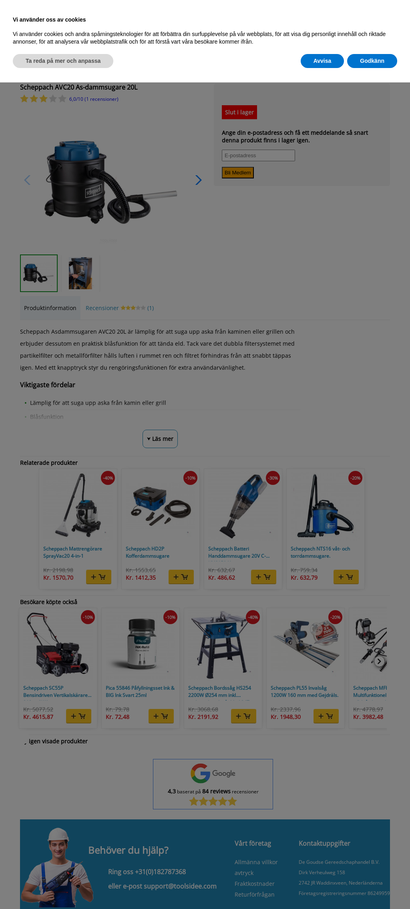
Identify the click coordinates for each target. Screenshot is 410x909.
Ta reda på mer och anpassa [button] (63, 60)
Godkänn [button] (372, 60)
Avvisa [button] (323, 60)
